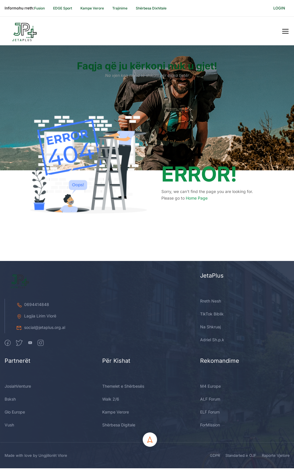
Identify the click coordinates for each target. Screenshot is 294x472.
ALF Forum (210, 451)
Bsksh (10, 451)
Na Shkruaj (210, 379)
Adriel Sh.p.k (212, 392)
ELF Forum (210, 464)
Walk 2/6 (110, 451)
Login (279, 8)
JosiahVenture (18, 438)
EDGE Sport (62, 8)
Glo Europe (15, 464)
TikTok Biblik (212, 366)
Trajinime (119, 8)
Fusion (39, 8)
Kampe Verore (92, 8)
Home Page (197, 201)
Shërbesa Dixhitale (151, 8)
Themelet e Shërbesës (123, 438)
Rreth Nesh (210, 353)
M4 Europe (210, 438)
